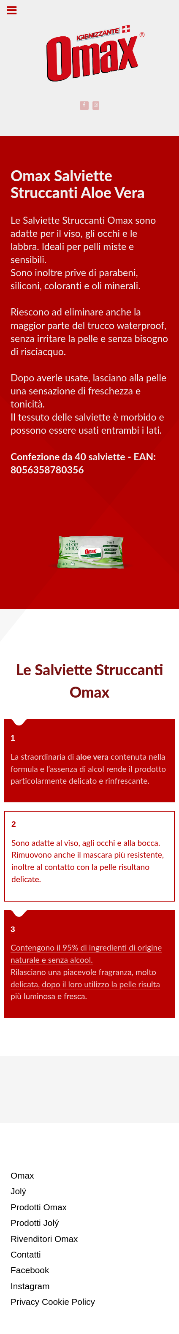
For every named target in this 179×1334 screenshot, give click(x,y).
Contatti (26, 1254)
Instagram (30, 1286)
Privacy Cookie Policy (53, 1302)
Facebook (30, 1270)
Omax (22, 1175)
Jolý (18, 1191)
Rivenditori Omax (44, 1239)
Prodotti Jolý (35, 1223)
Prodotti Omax (39, 1207)
